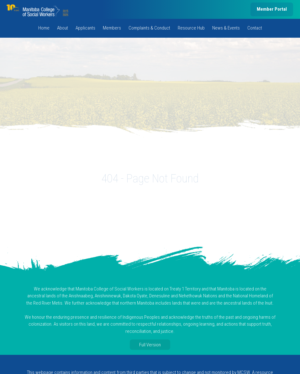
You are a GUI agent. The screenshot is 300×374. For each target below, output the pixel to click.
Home (44, 28)
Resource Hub (191, 28)
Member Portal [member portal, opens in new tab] (272, 9)
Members (112, 28)
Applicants (85, 28)
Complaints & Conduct (149, 28)
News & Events (226, 28)
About (62, 28)
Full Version (150, 345)
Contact (254, 28)
